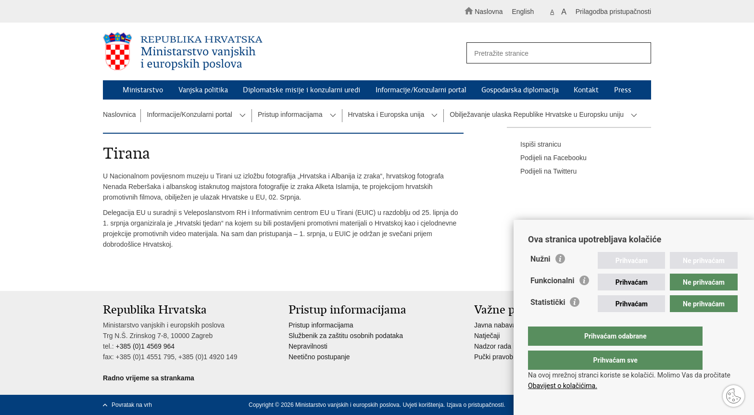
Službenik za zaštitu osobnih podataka (346, 336)
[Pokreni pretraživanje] (639, 53)
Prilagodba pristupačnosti (613, 11)
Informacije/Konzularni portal (421, 90)
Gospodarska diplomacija (520, 90)
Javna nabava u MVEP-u (511, 325)
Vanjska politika (203, 90)
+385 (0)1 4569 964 (145, 346)
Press (622, 90)
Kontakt (586, 90)
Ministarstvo (143, 90)
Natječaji (487, 336)
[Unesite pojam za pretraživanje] (554, 53)
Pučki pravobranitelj (503, 357)
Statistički (547, 321)
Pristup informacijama (290, 114)
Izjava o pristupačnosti (475, 405)
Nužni (540, 278)
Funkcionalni (552, 299)
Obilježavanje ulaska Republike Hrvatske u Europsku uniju (537, 114)
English (523, 11)
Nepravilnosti (308, 346)
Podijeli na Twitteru (542, 171)
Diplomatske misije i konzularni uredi (301, 90)
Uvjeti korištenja (422, 405)
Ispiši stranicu (534, 144)
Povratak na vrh (132, 405)
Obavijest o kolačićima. (562, 386)
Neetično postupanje (319, 357)
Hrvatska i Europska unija (386, 114)
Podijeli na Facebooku (547, 158)
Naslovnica (119, 114)
